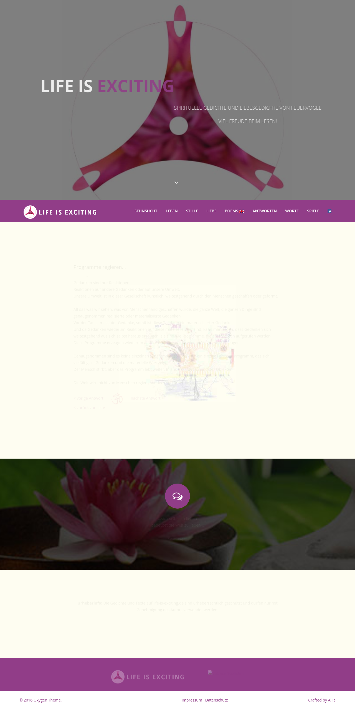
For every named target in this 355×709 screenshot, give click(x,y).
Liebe (211, 210)
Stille (192, 210)
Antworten (264, 210)
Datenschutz (216, 700)
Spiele (313, 210)
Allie (332, 700)
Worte (292, 210)
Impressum (192, 700)
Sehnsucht (146, 210)
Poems (234, 210)
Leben (172, 210)
